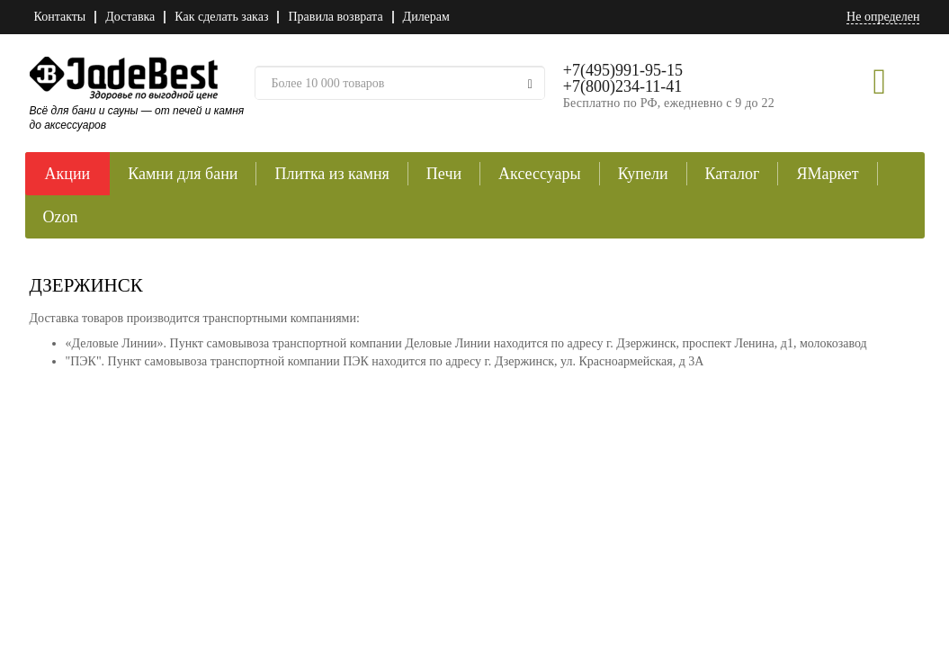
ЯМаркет (827, 174)
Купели (643, 174)
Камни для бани (182, 174)
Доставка (130, 17)
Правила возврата (335, 17)
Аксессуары (539, 174)
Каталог (732, 174)
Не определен (882, 16)
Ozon (60, 217)
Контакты (60, 17)
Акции (68, 174)
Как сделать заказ (221, 17)
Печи (443, 174)
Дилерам (426, 17)
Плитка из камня (331, 174)
